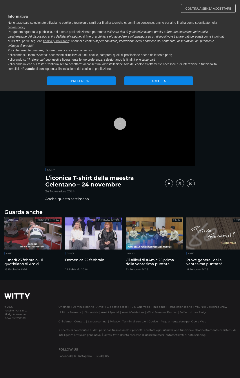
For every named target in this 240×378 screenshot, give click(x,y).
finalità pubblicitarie (56, 41)
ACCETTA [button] (159, 81)
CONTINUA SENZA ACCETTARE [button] (208, 8)
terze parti (68, 32)
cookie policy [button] (16, 27)
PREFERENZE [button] (81, 81)
